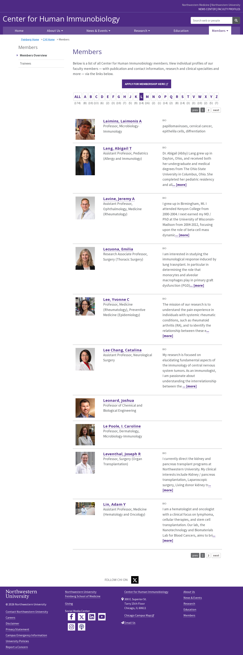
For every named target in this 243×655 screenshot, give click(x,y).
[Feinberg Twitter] (81, 616)
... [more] (179, 184)
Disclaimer (12, 623)
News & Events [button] (97, 31)
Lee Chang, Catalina (122, 350)
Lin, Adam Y (114, 504)
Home (19, 31)
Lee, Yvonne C (116, 299)
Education (181, 31)
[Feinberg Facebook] (71, 616)
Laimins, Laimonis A (122, 121)
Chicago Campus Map (137, 615)
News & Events (192, 597)
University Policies (17, 641)
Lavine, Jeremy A (119, 198)
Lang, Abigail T (117, 148)
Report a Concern (17, 647)
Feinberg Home (30, 39)
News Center (207, 9)
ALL (77, 96)
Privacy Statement (17, 629)
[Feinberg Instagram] (71, 627)
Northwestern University (225, 5)
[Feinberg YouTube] (102, 616)
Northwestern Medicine (195, 5)
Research (189, 603)
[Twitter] (135, 580)
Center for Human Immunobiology (61, 19)
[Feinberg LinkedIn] (91, 616)
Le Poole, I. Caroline (122, 426)
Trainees (25, 63)
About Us (189, 592)
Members (189, 615)
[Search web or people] (211, 20)
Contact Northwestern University (27, 611)
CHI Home (49, 39)
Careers (10, 617)
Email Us (129, 622)
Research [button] (140, 31)
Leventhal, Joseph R (122, 453)
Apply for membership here (145, 84)
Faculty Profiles (229, 9)
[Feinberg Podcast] (81, 627)
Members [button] (218, 31)
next (216, 110)
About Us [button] (53, 31)
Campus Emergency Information (26, 635)
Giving (69, 603)
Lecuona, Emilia (118, 249)
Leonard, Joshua (118, 400)
